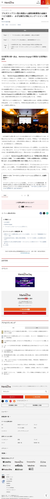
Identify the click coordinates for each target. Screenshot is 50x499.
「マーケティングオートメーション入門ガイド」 (16, 226)
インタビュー (5, 439)
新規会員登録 (25, 309)
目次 (35, 30)
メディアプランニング (23, 431)
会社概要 (8, 485)
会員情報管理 (9, 481)
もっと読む (6, 245)
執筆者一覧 (36, 442)
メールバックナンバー (25, 305)
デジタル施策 (21, 427)
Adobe (7, 24)
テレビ (35, 424)
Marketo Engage (8, 224)
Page (5, 35)
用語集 (4, 453)
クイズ (3, 442)
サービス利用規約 (10, 487)
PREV (4, 195)
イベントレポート (13, 24)
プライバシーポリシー (11, 489)
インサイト (4, 431)
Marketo (19, 24)
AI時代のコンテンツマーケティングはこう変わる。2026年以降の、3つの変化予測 (24, 364)
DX (2, 424)
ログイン (25, 313)
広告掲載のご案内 (13, 405)
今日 (13, 327)
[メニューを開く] (2, 2)
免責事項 (8, 483)
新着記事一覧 (6, 416)
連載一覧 (20, 442)
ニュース (5, 411)
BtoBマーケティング (23, 424)
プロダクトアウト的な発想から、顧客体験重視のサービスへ (26, 39)
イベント (5, 448)
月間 (37, 327)
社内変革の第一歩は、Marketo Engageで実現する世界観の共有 (26, 44)
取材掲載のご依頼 (37, 405)
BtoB (3, 24)
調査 (19, 439)
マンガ (35, 439)
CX (2, 427)
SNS (35, 427)
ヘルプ (7, 474)
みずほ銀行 (7, 222)
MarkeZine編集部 (5, 21)
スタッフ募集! (9, 479)
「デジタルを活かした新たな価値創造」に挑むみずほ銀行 (25, 35)
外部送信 (8, 491)
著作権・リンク (9, 477)
